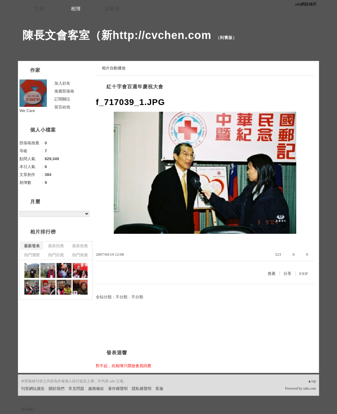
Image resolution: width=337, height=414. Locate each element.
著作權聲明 (118, 388)
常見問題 (76, 388)
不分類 (121, 297)
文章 (39, 8)
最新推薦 (80, 246)
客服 (159, 388)
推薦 (272, 273)
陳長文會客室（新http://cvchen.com (117, 35)
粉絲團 (27, 409)
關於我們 (56, 388)
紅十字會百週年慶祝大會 (134, 86)
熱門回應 (56, 255)
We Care (27, 110)
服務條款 (96, 388)
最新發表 (32, 246)
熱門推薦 (80, 255)
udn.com (309, 388)
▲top (312, 381)
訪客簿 (112, 8)
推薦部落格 (64, 91)
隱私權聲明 (141, 388)
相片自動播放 (114, 68)
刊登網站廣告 (33, 388)
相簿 (76, 8)
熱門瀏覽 (32, 255)
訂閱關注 (62, 99)
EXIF (303, 273)
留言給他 (62, 107)
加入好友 (62, 83)
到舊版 (226, 37)
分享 (287, 273)
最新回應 (56, 246)
